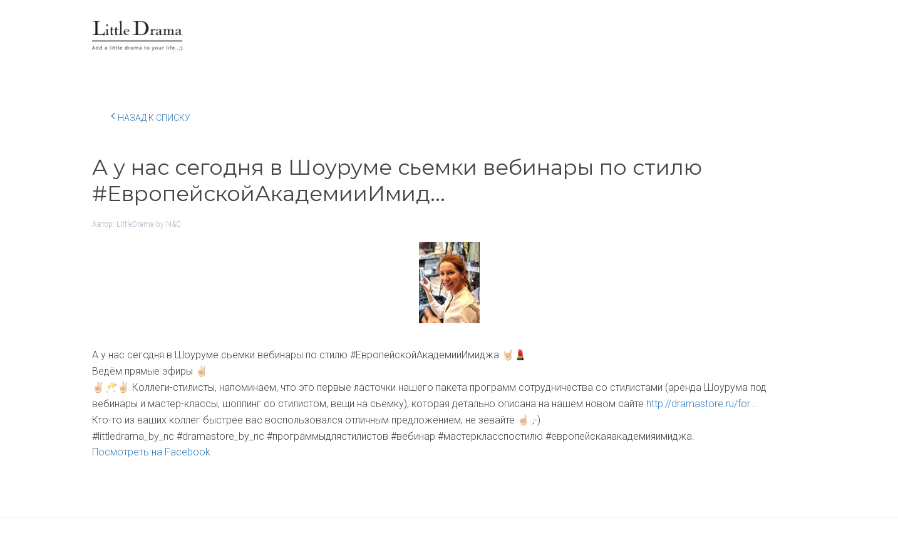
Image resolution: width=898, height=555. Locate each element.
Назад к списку (150, 116)
